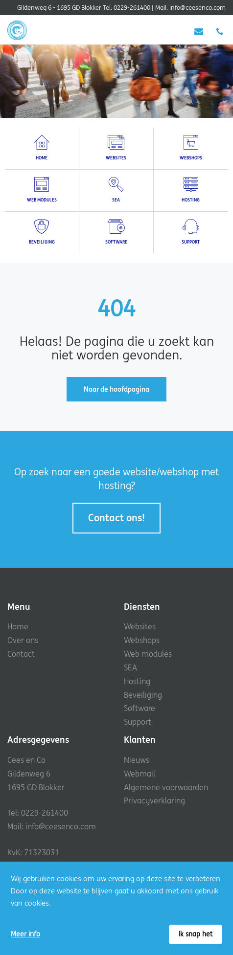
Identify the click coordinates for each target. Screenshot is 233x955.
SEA (130, 667)
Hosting (137, 681)
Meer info (25, 934)
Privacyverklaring (154, 800)
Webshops (142, 640)
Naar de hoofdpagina (116, 389)
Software (139, 708)
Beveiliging (143, 695)
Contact (21, 654)
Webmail (139, 773)
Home (17, 626)
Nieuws (136, 760)
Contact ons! (116, 517)
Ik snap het (195, 934)
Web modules (148, 654)
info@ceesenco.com (197, 7)
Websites (140, 626)
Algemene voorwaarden (166, 787)
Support (137, 722)
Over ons (22, 640)
